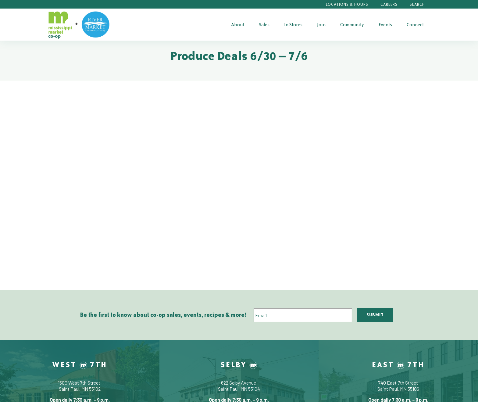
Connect (415, 24)
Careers (389, 4)
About (237, 24)
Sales (264, 24)
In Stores (293, 24)
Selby (239, 364)
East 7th (398, 364)
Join (321, 24)
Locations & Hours (347, 4)
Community (352, 24)
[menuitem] (237, 24)
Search (417, 4)
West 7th (79, 364)
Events (385, 24)
